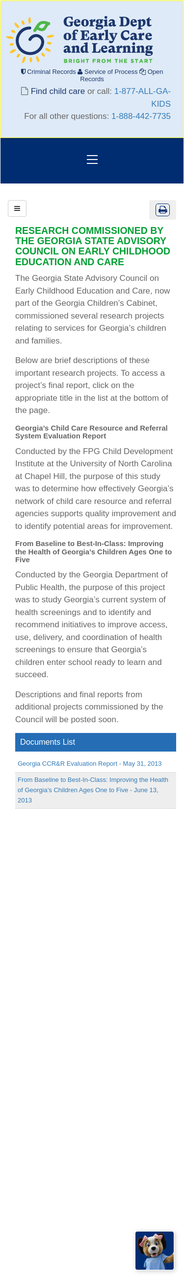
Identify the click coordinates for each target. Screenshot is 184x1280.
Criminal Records (49, 71)
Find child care (57, 91)
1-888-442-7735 (141, 116)
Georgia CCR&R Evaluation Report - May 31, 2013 (89, 763)
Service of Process (108, 71)
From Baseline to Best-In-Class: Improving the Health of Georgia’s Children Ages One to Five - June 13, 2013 (93, 790)
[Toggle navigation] (92, 161)
